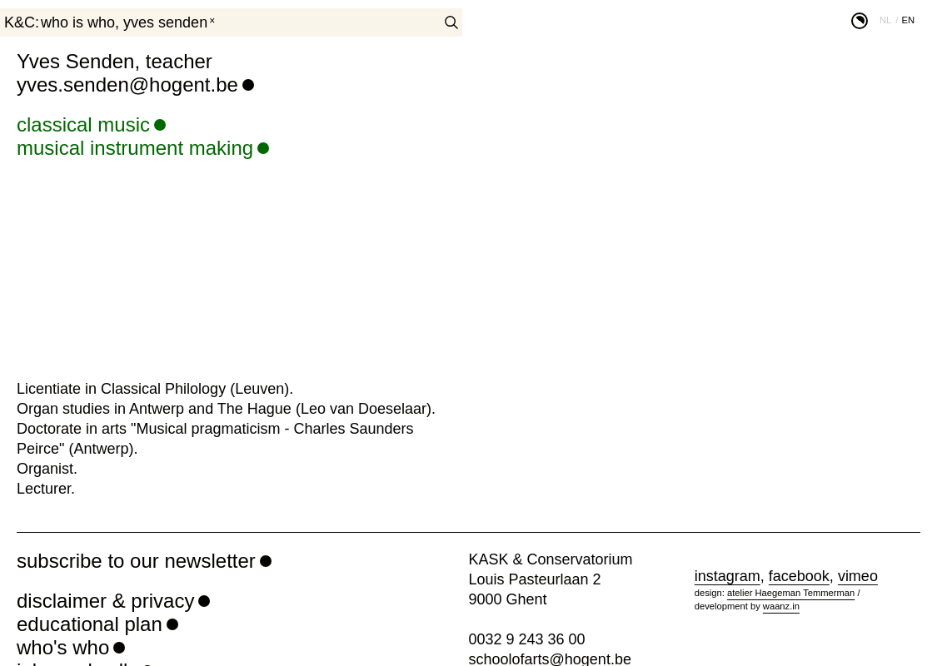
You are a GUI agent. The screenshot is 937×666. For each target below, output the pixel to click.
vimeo (858, 576)
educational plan (89, 624)
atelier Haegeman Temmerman (791, 593)
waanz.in (781, 606)
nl (885, 20)
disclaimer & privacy (105, 600)
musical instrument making (135, 148)
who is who (78, 22)
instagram (727, 576)
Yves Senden (165, 22)
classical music (83, 124)
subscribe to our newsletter (136, 560)
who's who (63, 647)
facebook (799, 576)
